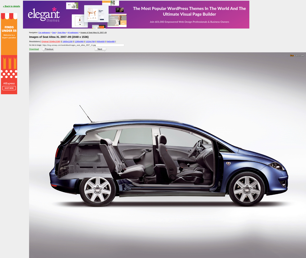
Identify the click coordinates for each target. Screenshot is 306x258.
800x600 (101, 41)
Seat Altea (61, 33)
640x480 (111, 41)
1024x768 (90, 41)
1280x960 (79, 41)
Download (34, 49)
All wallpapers (73, 33)
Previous (49, 49)
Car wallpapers (44, 33)
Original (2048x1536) (51, 41)
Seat (54, 33)
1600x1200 (68, 41)
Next (100, 49)
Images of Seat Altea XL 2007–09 (93, 33)
